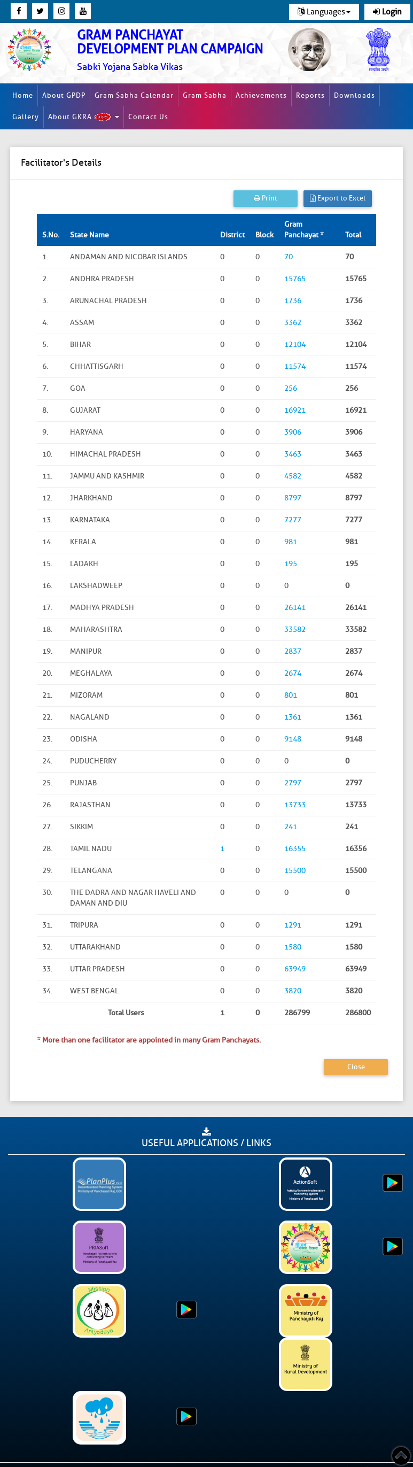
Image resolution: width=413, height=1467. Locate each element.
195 (290, 563)
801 (290, 695)
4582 (292, 476)
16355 (295, 848)
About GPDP (63, 95)
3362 (292, 322)
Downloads (354, 95)
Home (22, 95)
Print (265, 198)
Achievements (261, 95)
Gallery (25, 116)
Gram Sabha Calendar (134, 95)
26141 (295, 607)
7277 (292, 519)
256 (290, 388)
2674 (292, 673)
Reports (310, 95)
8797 (292, 498)
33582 (295, 629)
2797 (292, 782)
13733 (295, 804)
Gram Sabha (205, 95)
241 (290, 826)
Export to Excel (337, 198)
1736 (292, 300)
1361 (292, 717)
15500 (295, 870)
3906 (292, 432)
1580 (292, 947)
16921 (295, 410)
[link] (172, 50)
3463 (292, 454)
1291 (292, 925)
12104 (295, 344)
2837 (292, 651)
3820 (292, 990)
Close (356, 1066)
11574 (295, 366)
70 (288, 256)
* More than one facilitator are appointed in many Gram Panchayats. (149, 1040)
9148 (292, 739)
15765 (295, 278)
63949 (295, 969)
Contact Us (148, 116)
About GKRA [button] (83, 117)
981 (290, 541)
